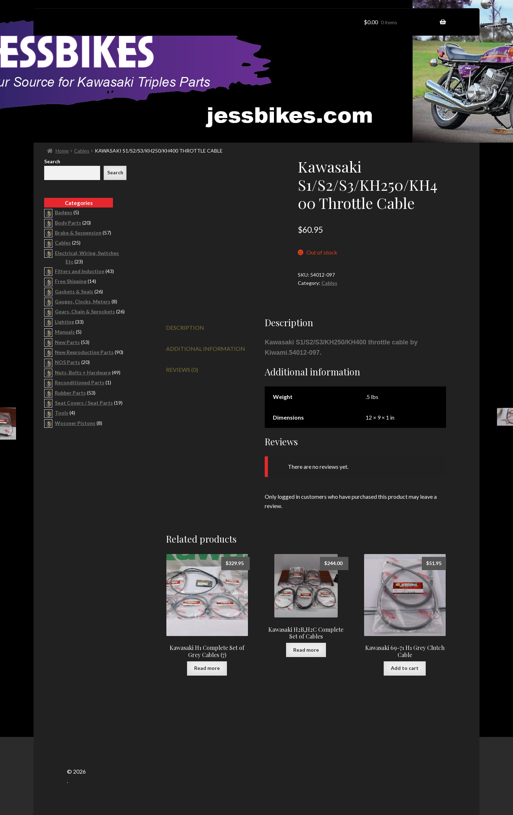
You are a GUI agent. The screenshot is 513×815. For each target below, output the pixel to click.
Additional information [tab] (205, 348)
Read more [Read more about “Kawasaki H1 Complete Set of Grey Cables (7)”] (207, 668)
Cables (81, 151)
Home (62, 151)
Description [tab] (185, 327)
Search (52, 161)
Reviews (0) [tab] (182, 369)
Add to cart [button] (405, 668)
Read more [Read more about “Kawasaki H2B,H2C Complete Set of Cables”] (306, 650)
